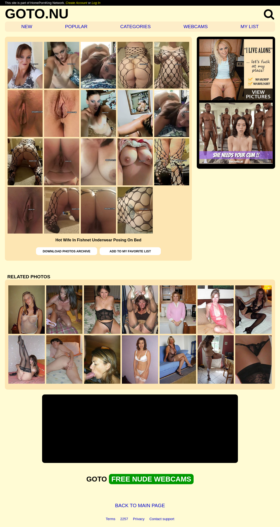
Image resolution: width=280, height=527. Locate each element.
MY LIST (250, 26)
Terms (110, 519)
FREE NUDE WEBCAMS (151, 479)
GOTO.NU (37, 13)
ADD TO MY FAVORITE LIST (130, 251)
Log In (96, 3)
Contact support (161, 519)
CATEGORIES (135, 26)
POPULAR (76, 26)
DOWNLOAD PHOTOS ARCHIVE (67, 251)
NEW (26, 26)
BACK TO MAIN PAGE (140, 505)
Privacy (138, 519)
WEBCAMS (196, 26)
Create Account (76, 3)
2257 (124, 519)
